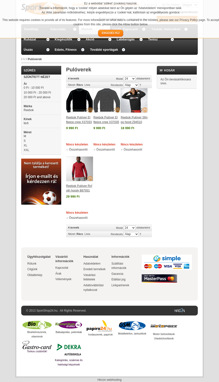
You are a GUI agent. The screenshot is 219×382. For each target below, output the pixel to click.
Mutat (119, 78)
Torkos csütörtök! (37, 351)
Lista (87, 84)
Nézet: (72, 84)
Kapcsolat (61, 267)
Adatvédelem (91, 263)
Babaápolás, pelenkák (69, 332)
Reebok (29, 110)
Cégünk (32, 269)
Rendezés (117, 85)
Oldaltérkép (34, 275)
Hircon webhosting (110, 380)
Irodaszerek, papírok (100, 334)
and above (37, 97)
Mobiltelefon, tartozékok (132, 333)
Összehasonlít (78, 149)
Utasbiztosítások (164, 338)
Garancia (117, 274)
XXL (26, 150)
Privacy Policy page (192, 20)
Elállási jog (118, 279)
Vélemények (63, 279)
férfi (26, 123)
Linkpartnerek (120, 285)
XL (25, 145)
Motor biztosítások (164, 334)
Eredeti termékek (94, 269)
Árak (58, 273)
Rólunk (31, 263)
